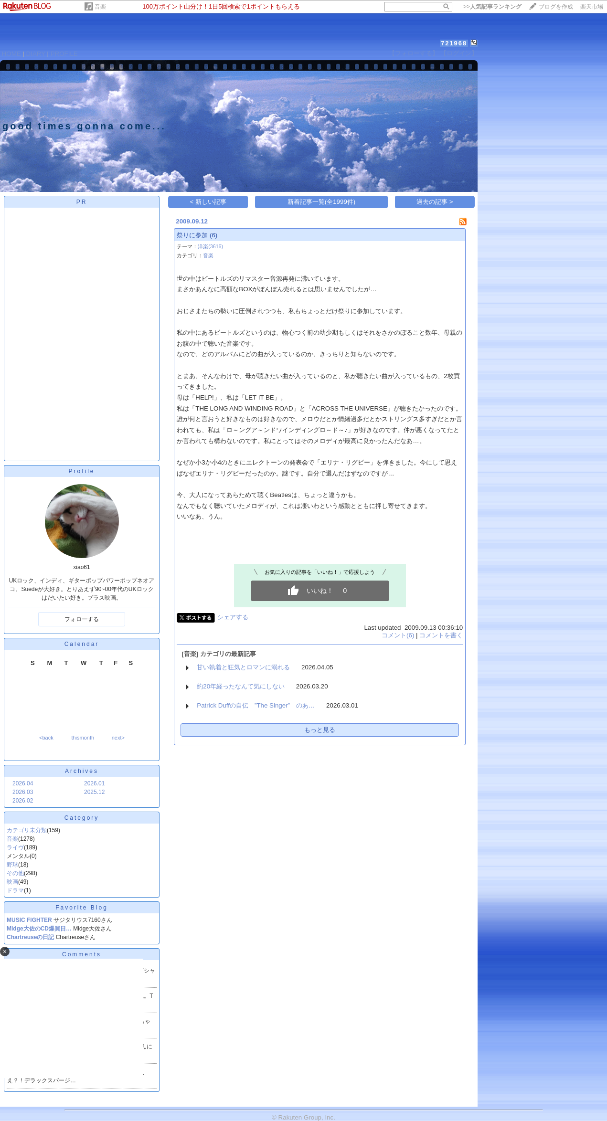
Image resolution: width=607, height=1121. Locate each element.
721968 (454, 43)
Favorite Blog (81, 907)
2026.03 (22, 792)
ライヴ (15, 847)
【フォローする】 (413, 53)
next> (118, 737)
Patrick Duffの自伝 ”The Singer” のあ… (256, 705)
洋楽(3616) (210, 246)
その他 (15, 873)
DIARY (35, 53)
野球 (12, 864)
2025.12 (94, 792)
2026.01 (94, 783)
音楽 (100, 6)
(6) (213, 235)
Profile (81, 471)
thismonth (82, 737)
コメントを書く (441, 635)
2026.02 (22, 800)
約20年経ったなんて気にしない (241, 686)
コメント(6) (398, 635)
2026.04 (22, 783)
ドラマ (15, 890)
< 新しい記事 (208, 201)
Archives (81, 771)
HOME (11, 53)
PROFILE (64, 53)
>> (492, 6)
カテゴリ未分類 (27, 830)
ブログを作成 (556, 6)
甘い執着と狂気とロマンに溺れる (243, 667)
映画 (12, 881)
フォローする (81, 619)
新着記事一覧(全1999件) (322, 201)
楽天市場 (591, 6)
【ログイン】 (459, 53)
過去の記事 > (434, 201)
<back (46, 737)
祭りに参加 (192, 235)
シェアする (232, 617)
